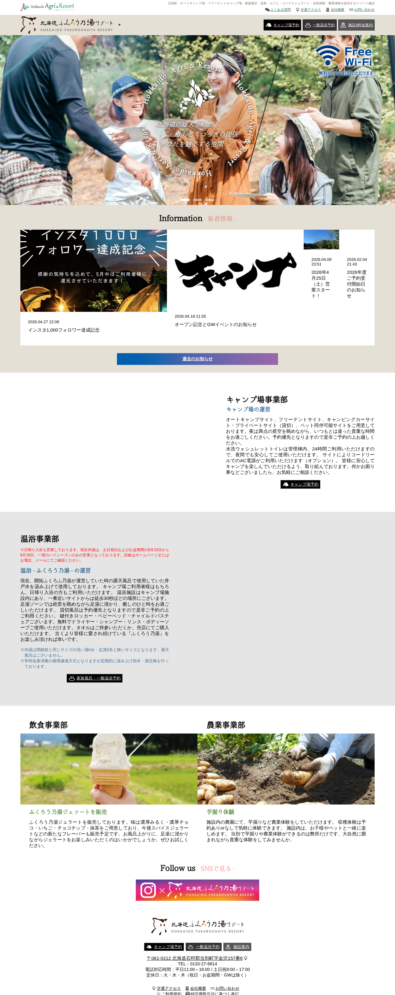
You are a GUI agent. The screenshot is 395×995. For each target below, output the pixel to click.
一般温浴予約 (324, 25)
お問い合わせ (364, 9)
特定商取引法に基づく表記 (215, 968)
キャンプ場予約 (286, 25)
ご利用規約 (171, 968)
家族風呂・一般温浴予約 (99, 652)
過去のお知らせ (197, 332)
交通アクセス (311, 9)
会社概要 (337, 9)
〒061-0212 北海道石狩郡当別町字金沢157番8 (195, 932)
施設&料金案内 (360, 25)
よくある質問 (280, 9)
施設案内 (241, 920)
